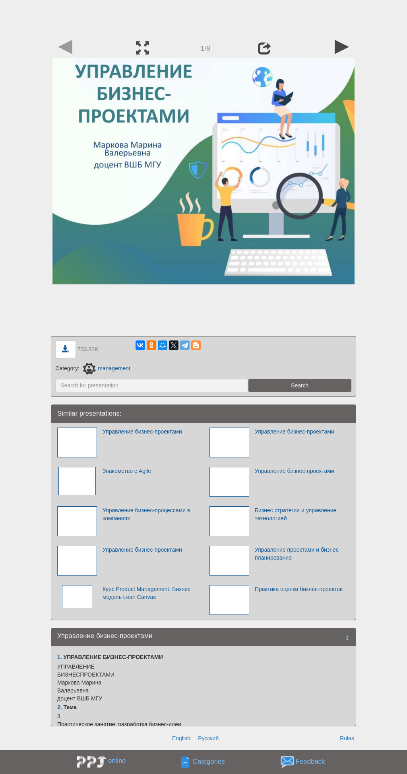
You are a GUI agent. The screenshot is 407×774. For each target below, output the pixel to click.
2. (59, 707)
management (106, 368)
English (181, 738)
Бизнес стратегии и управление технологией (295, 514)
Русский (208, 738)
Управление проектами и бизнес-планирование (297, 553)
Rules (347, 738)
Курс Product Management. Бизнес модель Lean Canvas (146, 593)
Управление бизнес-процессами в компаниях (146, 514)
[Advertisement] (203, 18)
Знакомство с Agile (127, 471)
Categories (209, 762)
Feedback (310, 762)
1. (59, 657)
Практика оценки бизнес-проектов (299, 589)
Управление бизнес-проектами (142, 431)
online (117, 760)
